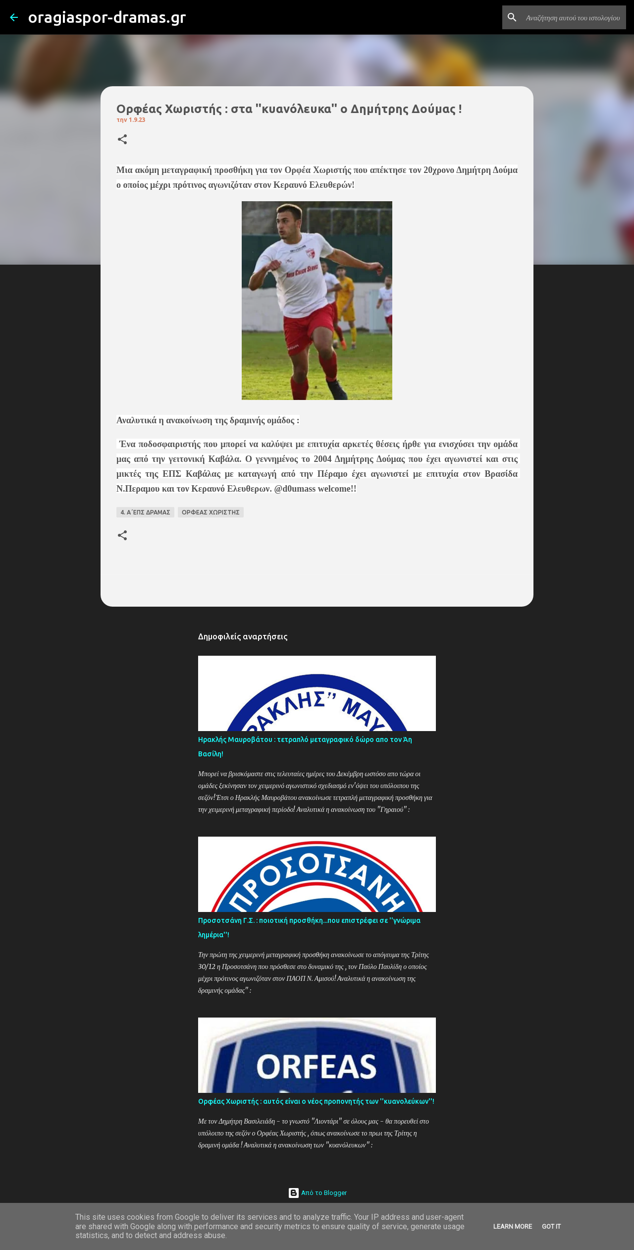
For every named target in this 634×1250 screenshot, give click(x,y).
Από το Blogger (317, 1192)
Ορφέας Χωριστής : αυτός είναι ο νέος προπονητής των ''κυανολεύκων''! (316, 1101)
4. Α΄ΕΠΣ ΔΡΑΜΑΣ (145, 512)
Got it (551, 1226)
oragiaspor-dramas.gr (107, 17)
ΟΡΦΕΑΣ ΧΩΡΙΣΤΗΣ (211, 512)
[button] (122, 140)
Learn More (512, 1226)
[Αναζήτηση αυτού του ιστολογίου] (574, 17)
